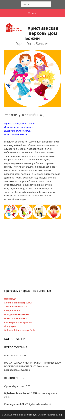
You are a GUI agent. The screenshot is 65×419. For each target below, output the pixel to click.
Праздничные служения (16, 314)
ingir (61, 414)
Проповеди (10, 298)
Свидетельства (12, 310)
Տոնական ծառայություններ (20, 330)
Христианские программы (18, 302)
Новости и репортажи (15, 318)
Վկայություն (11, 326)
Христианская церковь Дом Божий (41, 33)
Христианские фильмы (16, 306)
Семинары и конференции (18, 322)
